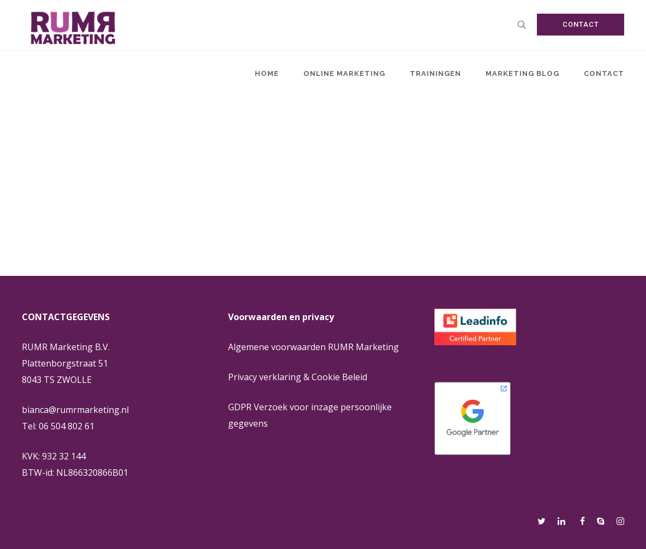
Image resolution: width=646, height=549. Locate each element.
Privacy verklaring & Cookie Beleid (297, 377)
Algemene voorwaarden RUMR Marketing (313, 347)
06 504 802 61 (66, 426)
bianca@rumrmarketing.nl (75, 410)
